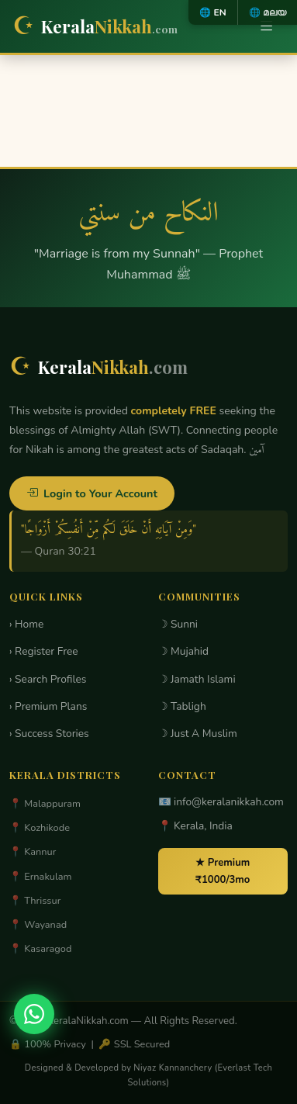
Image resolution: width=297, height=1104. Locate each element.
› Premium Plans (48, 706)
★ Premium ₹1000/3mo (222, 871)
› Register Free (43, 651)
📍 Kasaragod (40, 949)
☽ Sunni (178, 624)
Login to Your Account (91, 493)
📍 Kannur (32, 852)
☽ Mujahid (183, 651)
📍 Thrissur (34, 901)
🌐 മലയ (267, 12)
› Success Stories (49, 733)
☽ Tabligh (182, 706)
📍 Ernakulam (40, 877)
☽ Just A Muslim (197, 733)
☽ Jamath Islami (197, 679)
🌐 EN (212, 12)
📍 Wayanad (38, 925)
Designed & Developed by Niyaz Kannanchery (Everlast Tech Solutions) (148, 1075)
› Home (26, 624)
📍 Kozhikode (39, 828)
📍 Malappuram (45, 804)
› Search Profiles (47, 679)
